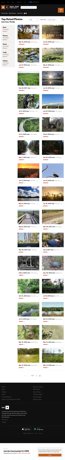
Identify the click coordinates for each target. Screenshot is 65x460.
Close (50, 455)
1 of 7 (32, 375)
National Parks (37, 399)
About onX (5, 419)
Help (3, 389)
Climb (2, 2)
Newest (5, 31)
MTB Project (36, 389)
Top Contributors (6, 397)
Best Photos (12, 13)
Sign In (60, 10)
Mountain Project (38, 387)
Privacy (40, 433)
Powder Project (37, 397)
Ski (25, 2)
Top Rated (6, 29)
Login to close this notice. (24, 453)
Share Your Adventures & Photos (11, 399)
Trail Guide (4, 13)
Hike (13, 2)
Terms (36, 433)
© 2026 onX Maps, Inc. (28, 433)
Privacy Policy (56, 451)
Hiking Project (37, 392)
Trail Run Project (37, 394)
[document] (49, 452)
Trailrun (19, 2)
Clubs (3, 394)
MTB (8, 2)
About (3, 387)
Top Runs (20, 13)
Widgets (4, 392)
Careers (4, 422)
